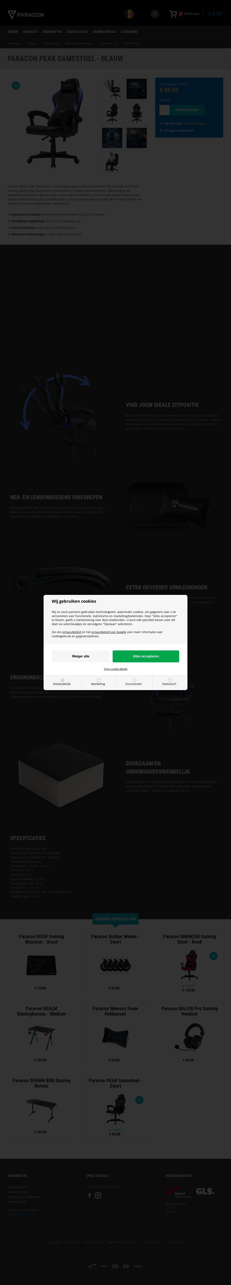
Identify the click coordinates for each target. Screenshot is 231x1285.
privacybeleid (71, 632)
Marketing (98, 684)
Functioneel (134, 684)
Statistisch (169, 684)
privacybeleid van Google (108, 632)
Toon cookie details (115, 668)
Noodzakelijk (61, 684)
